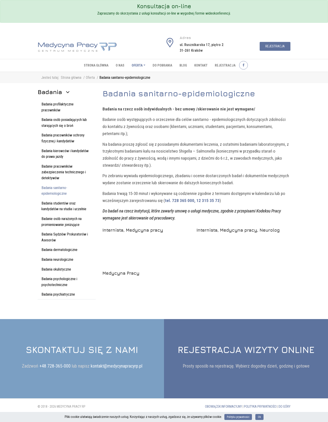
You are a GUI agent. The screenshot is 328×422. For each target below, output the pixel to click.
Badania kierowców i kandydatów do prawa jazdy (65, 154)
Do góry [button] (284, 407)
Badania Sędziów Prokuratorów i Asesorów (64, 237)
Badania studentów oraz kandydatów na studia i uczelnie (63, 206)
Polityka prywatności (260, 407)
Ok (259, 417)
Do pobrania (162, 65)
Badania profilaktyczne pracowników (57, 107)
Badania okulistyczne (56, 269)
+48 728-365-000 (55, 366)
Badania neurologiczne (57, 259)
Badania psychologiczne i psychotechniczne (59, 282)
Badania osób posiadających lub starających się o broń (64, 123)
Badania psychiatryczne (58, 294)
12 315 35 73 (208, 200)
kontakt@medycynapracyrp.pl (116, 366)
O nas (120, 65)
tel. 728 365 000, (180, 200)
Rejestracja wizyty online (246, 349)
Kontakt (201, 65)
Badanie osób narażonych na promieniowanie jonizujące (61, 222)
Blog (183, 65)
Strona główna (96, 65)
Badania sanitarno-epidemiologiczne (54, 191)
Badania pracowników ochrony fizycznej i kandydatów (63, 138)
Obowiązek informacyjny (223, 407)
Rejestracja (275, 46)
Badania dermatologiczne (59, 250)
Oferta (137, 65)
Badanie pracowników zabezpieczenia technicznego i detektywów (63, 172)
